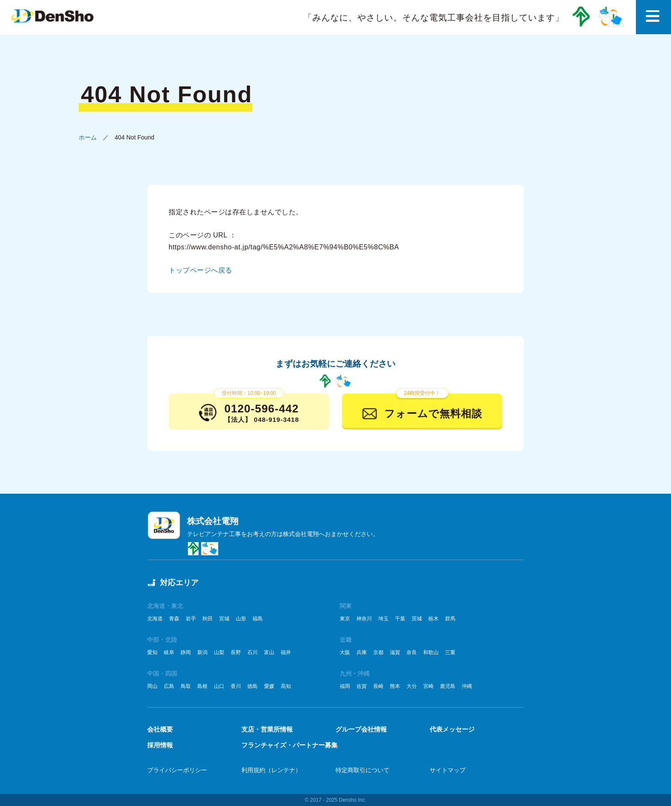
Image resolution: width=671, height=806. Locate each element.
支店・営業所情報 (267, 729)
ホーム (88, 137)
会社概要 (160, 729)
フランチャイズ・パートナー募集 (289, 745)
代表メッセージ (452, 729)
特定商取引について (362, 770)
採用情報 (160, 745)
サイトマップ (448, 770)
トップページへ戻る (200, 270)
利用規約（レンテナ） (271, 770)
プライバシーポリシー (177, 770)
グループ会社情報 (361, 729)
